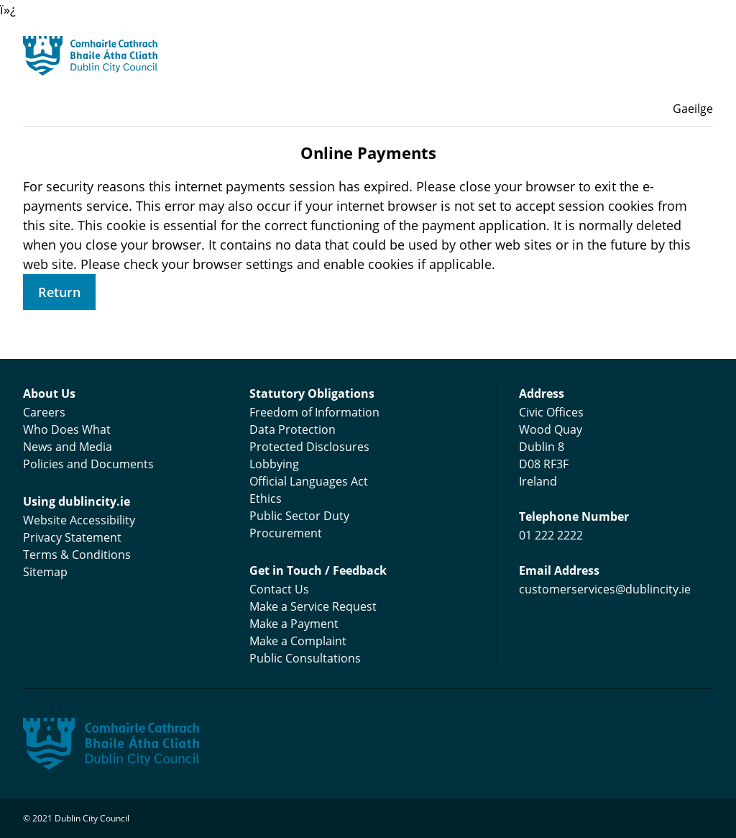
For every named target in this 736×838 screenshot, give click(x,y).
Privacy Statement (72, 537)
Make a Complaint (297, 641)
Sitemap (45, 572)
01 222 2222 (551, 535)
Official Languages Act (308, 481)
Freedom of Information (314, 412)
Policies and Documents (88, 464)
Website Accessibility (79, 520)
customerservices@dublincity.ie (605, 589)
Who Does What (67, 429)
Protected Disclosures (309, 447)
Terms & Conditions (77, 555)
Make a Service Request (313, 606)
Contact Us (279, 589)
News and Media (67, 447)
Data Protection (292, 429)
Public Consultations (305, 658)
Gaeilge (693, 109)
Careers (44, 412)
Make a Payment (294, 624)
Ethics (265, 498)
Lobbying (274, 464)
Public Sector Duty (299, 516)
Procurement (285, 533)
